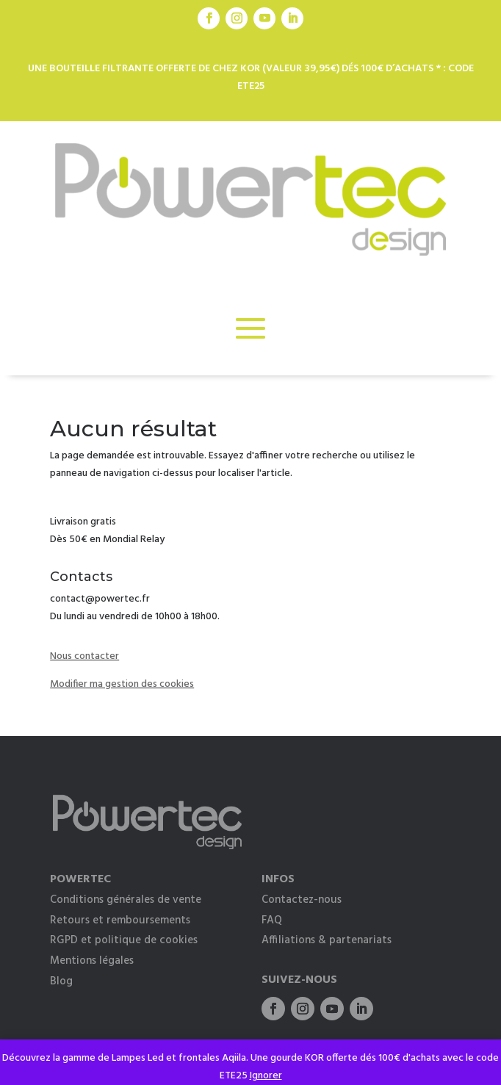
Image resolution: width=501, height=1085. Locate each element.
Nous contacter (84, 656)
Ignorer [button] (266, 1075)
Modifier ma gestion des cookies (122, 684)
